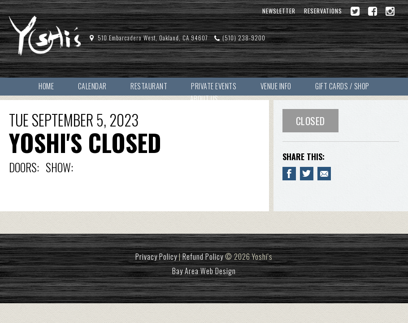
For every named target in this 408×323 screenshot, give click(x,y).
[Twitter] (355, 11)
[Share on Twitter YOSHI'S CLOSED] (306, 173)
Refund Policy (202, 256)
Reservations (323, 11)
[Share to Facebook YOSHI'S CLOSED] (289, 173)
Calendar (92, 86)
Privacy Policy (156, 256)
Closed (310, 120)
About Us (204, 98)
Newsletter (278, 11)
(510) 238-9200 (243, 38)
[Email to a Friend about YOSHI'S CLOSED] (324, 173)
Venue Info (275, 86)
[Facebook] (372, 11)
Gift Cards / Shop (342, 86)
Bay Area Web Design (204, 271)
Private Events (213, 86)
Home (46, 86)
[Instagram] (390, 11)
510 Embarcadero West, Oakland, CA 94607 (153, 38)
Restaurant (148, 86)
